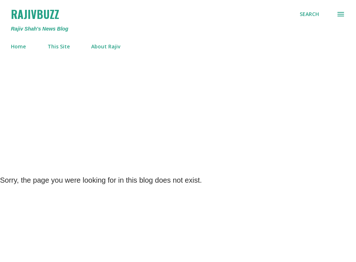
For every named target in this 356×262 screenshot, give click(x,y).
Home (18, 46)
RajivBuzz (35, 14)
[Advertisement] (178, 110)
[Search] (309, 14)
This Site (59, 46)
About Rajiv (105, 46)
